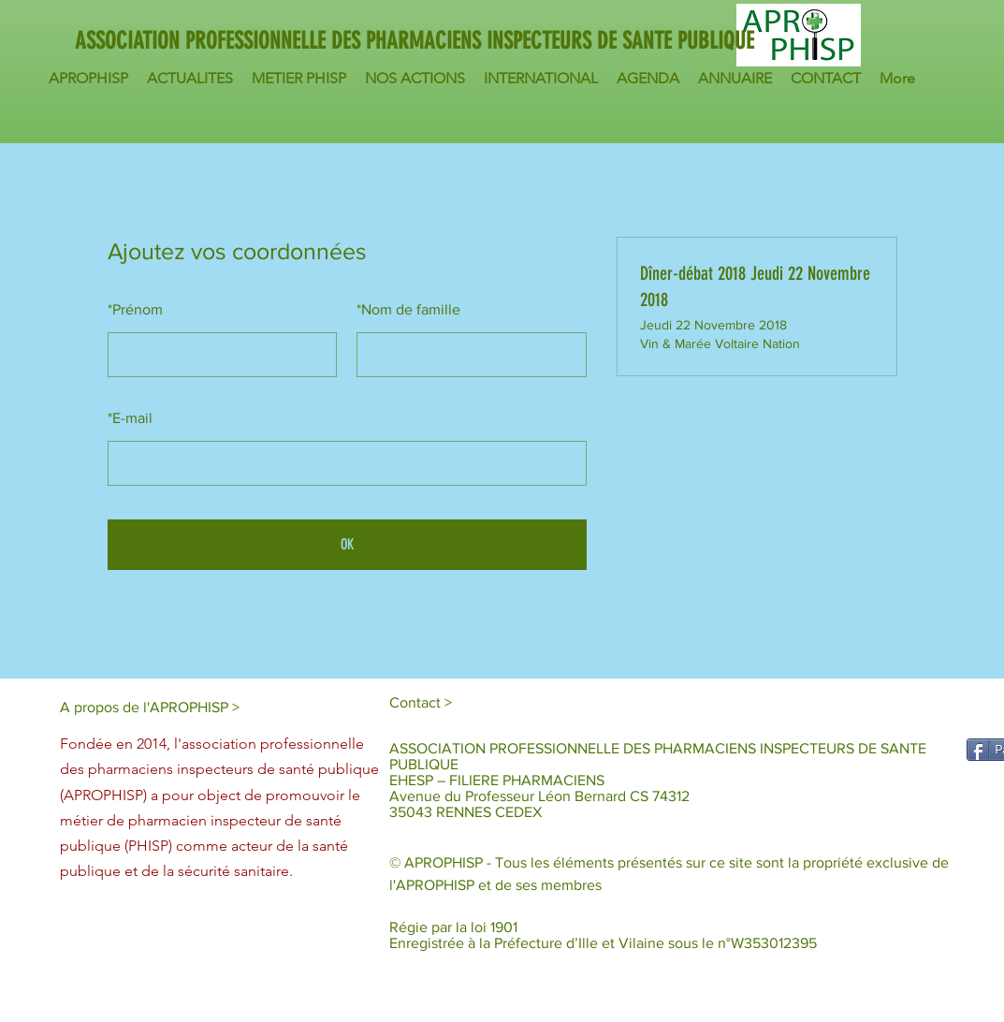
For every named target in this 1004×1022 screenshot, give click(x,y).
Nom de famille (408, 309)
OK (347, 544)
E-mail (130, 418)
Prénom (135, 309)
